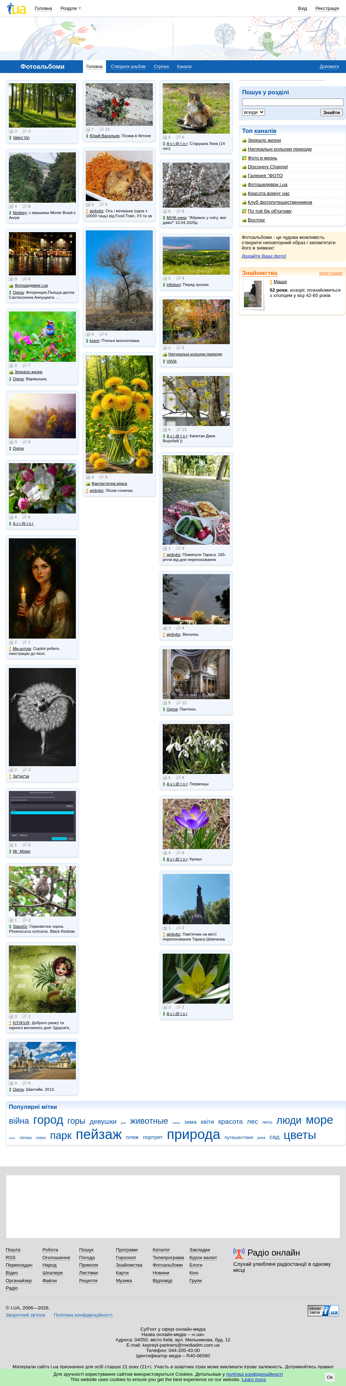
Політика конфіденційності (83, 1315)
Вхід (302, 8)
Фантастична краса (106, 483)
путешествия (238, 1137)
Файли (50, 1280)
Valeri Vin (19, 137)
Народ (50, 1265)
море (319, 1119)
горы (76, 1121)
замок (176, 1122)
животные (149, 1121)
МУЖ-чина (174, 217)
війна (19, 1121)
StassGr (18, 926)
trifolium (172, 284)
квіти (207, 1121)
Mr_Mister (19, 851)
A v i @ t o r (21, 523)
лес (252, 1121)
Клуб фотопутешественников (277, 202)
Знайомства (260, 273)
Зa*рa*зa (19, 776)
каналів (265, 131)
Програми (127, 1249)
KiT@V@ (19, 1023)
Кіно (194, 1272)
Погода (87, 1257)
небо (12, 1138)
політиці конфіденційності (254, 1374)
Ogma (16, 292)
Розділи (69, 8)
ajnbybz (95, 211)
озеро (41, 1137)
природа (194, 1134)
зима (190, 1122)
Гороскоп (126, 1257)
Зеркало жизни (261, 140)
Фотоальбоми (168, 1265)
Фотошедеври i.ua (265, 184)
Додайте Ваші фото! (264, 256)
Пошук (86, 1249)
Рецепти (88, 1280)
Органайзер (19, 1280)
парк (61, 1135)
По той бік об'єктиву (267, 211)
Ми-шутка (20, 648)
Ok (330, 1377)
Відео (12, 1272)
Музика (124, 1280)
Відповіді (163, 1280)
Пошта (13, 1249)
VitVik (170, 361)
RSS (11, 1257)
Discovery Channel (265, 166)
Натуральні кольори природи (277, 149)
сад (274, 1137)
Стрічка (161, 66)
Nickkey (18, 213)
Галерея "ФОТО (262, 175)
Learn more (254, 1379)
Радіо (12, 1288)
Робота (50, 1249)
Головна (43, 8)
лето (267, 1122)
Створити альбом (128, 66)
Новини (161, 1272)
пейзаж (99, 1134)
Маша (278, 281)
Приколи (88, 1265)
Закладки (199, 1249)
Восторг (253, 220)
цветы (300, 1134)
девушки (103, 1121)
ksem (92, 340)
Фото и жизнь (259, 158)
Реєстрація (327, 8)
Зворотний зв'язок (25, 1315)
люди (289, 1120)
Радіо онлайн (273, 1252)
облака (25, 1137)
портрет (153, 1137)
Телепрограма (168, 1257)
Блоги (195, 1265)
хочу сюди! (331, 273)
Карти (122, 1272)
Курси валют (203, 1257)
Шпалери (53, 1272)
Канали (184, 66)
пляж (132, 1137)
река (261, 1137)
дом (123, 1122)
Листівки (88, 1272)
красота (230, 1121)
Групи (195, 1280)
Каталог (161, 1249)
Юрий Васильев (102, 136)
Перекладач (19, 1265)
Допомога (329, 66)
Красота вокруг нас (266, 193)
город (48, 1119)
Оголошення (56, 1257)
